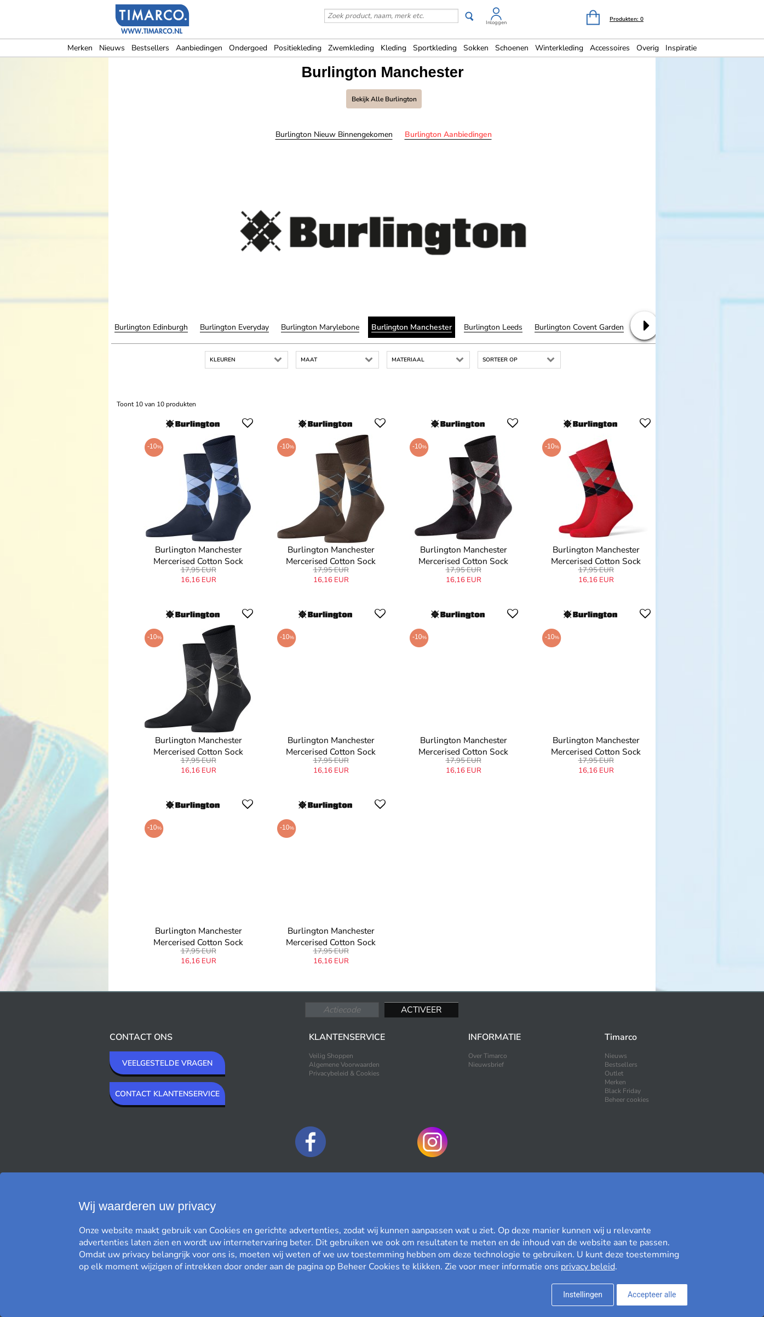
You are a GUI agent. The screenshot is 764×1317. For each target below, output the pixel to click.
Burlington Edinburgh (151, 327)
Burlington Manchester (411, 327)
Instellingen (582, 1294)
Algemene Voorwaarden (344, 1064)
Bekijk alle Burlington (384, 99)
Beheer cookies (627, 1099)
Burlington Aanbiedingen (448, 134)
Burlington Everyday (234, 327)
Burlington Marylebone (320, 327)
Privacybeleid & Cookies (344, 1073)
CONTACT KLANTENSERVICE (167, 1094)
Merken (80, 48)
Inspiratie (681, 48)
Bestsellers (150, 48)
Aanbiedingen (199, 48)
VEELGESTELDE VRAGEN (167, 1063)
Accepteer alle (652, 1294)
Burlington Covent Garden (579, 327)
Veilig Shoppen (331, 1055)
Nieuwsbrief (486, 1064)
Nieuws (112, 48)
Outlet (614, 1073)
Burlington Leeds (493, 327)
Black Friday (623, 1090)
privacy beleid (588, 1267)
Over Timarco (487, 1055)
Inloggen (496, 22)
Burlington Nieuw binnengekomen (334, 134)
